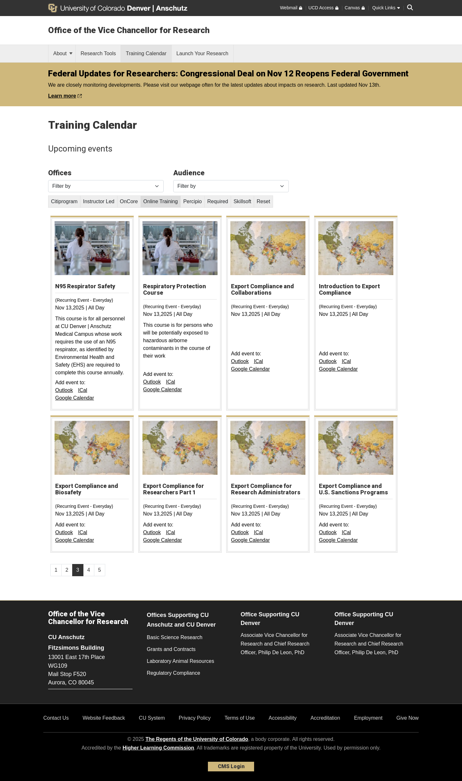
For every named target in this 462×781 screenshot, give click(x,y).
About (63, 53)
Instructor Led (99, 201)
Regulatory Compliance (173, 673)
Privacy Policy (195, 718)
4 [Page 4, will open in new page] (88, 570)
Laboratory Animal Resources (180, 661)
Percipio (192, 201)
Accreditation (325, 718)
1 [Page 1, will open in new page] (56, 570)
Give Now (408, 718)
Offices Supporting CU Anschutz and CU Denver (181, 620)
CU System (152, 718)
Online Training (160, 201)
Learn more (65, 96)
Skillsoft (242, 201)
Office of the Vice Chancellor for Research (129, 30)
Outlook (64, 390)
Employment (368, 718)
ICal (82, 390)
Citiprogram (64, 201)
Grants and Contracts (171, 649)
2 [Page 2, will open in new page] (66, 570)
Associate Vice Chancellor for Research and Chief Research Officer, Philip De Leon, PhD (275, 643)
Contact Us (56, 718)
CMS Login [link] (231, 766)
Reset (263, 201)
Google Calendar (74, 398)
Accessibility (282, 718)
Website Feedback (103, 718)
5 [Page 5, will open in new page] (99, 570)
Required (217, 201)
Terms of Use (240, 718)
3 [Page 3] (77, 570)
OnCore (129, 201)
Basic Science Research (174, 637)
